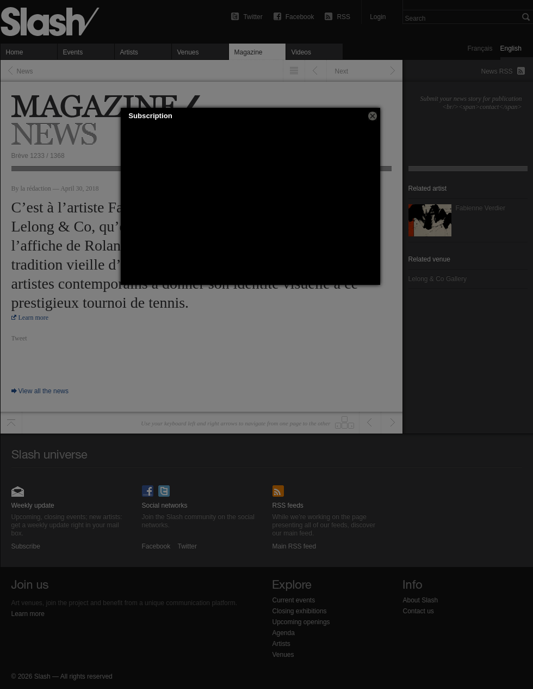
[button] (372, 116)
